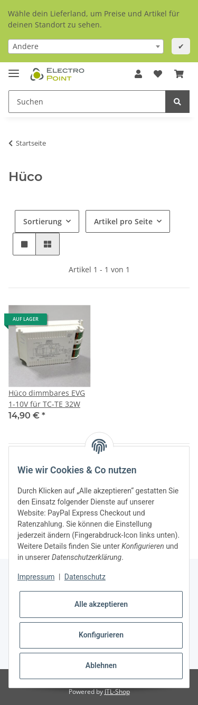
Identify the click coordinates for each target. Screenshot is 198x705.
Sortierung (42, 221)
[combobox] (86, 46)
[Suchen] (87, 101)
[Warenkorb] (179, 73)
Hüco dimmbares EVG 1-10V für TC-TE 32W (46, 398)
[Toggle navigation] (13, 68)
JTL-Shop (117, 691)
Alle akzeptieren (101, 604)
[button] (138, 73)
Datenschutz (85, 577)
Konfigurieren (101, 635)
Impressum (35, 577)
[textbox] (85, 46)
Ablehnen (101, 665)
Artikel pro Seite (123, 221)
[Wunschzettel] (158, 73)
